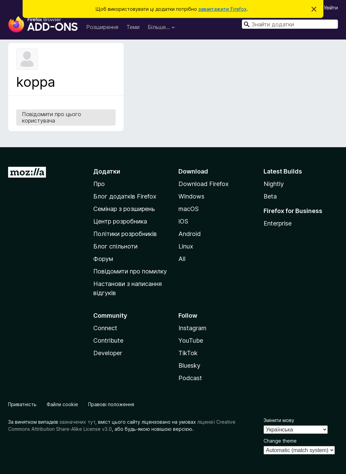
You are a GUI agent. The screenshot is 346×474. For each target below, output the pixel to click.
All (182, 258)
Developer (107, 353)
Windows (191, 196)
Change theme (280, 441)
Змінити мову (279, 420)
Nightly (274, 183)
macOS (188, 208)
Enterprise (278, 223)
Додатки (106, 171)
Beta (270, 196)
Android (189, 233)
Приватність (22, 404)
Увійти (331, 7)
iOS (183, 221)
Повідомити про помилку (130, 271)
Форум (103, 258)
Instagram (192, 328)
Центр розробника (120, 221)
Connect (105, 328)
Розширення (102, 27)
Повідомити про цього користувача (51, 117)
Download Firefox (203, 183)
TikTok (188, 353)
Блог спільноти (115, 246)
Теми (133, 27)
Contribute (108, 340)
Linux (185, 246)
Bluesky (189, 365)
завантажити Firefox (222, 9)
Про (99, 183)
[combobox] (290, 24)
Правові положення (111, 404)
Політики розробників (125, 233)
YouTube (190, 340)
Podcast (190, 377)
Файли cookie (62, 404)
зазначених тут (77, 422)
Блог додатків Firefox (124, 196)
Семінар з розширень (124, 208)
